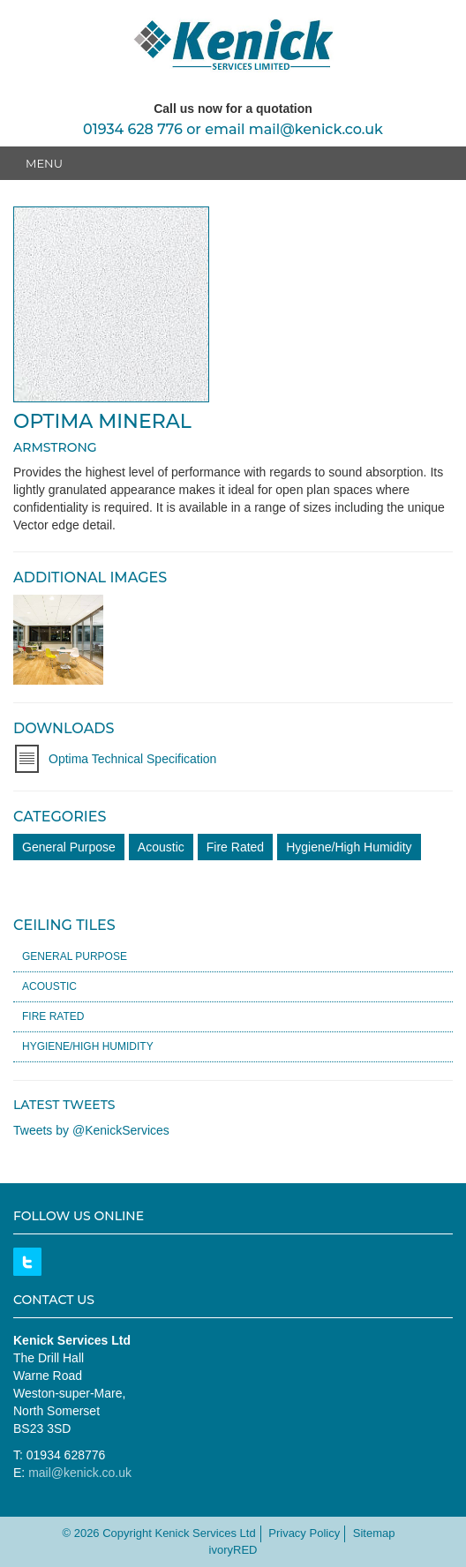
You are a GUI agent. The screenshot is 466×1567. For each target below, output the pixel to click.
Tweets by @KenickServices (91, 1130)
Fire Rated (235, 847)
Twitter (27, 1262)
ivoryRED (233, 1549)
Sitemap (374, 1533)
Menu (44, 163)
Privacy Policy (304, 1533)
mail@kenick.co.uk (316, 129)
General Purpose (69, 847)
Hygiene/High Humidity (348, 847)
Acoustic (161, 847)
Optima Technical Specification (132, 759)
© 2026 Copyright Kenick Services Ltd (158, 1533)
